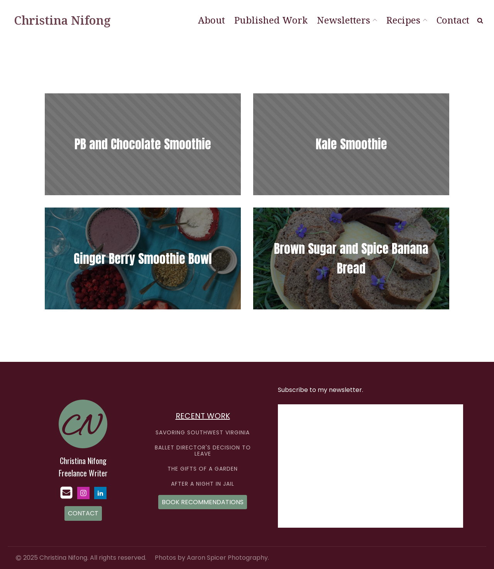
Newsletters (347, 20)
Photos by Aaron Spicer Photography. (212, 558)
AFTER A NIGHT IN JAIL (202, 484)
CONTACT (83, 513)
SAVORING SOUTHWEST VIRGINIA (203, 433)
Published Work (271, 20)
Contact (452, 20)
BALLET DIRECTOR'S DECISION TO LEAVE (203, 451)
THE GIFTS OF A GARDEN (202, 469)
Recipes (406, 20)
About (211, 20)
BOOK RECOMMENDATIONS (203, 502)
